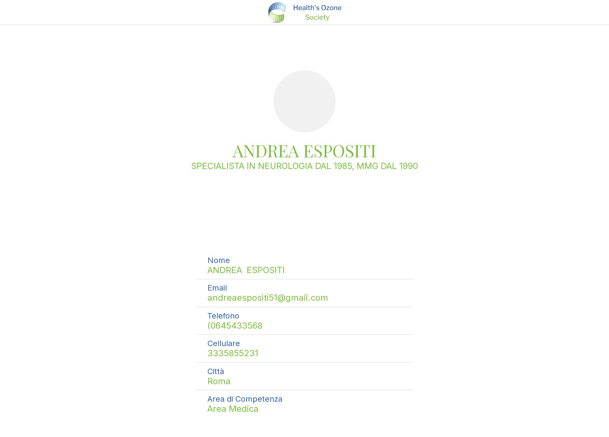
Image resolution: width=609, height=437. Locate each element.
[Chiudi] (15, 12)
